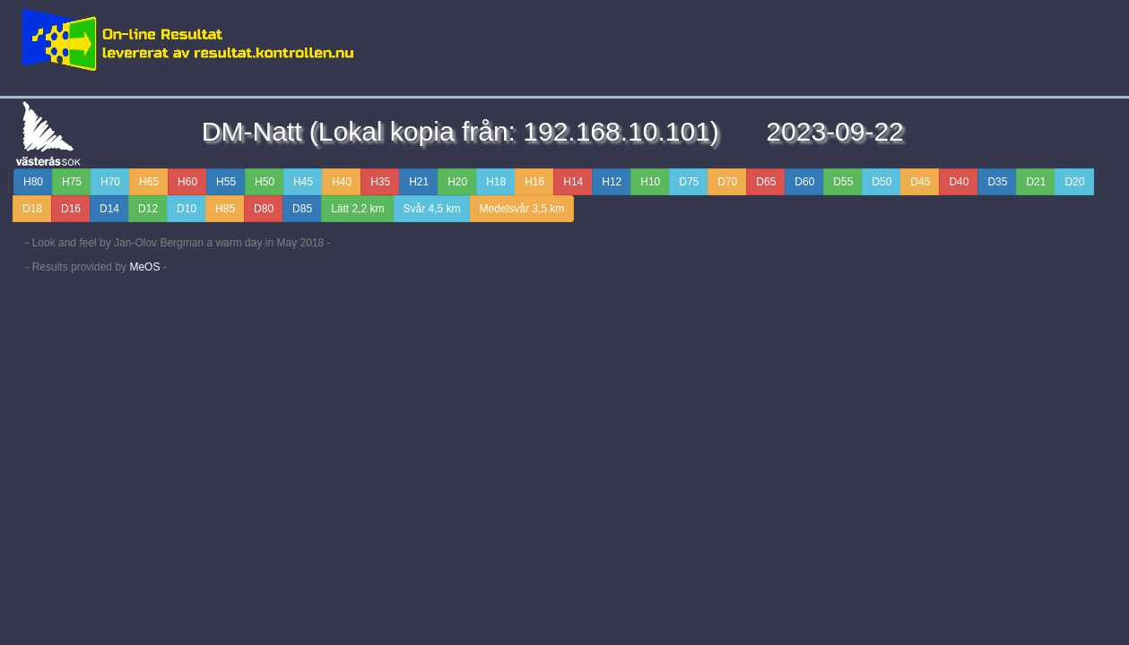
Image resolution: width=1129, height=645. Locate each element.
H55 (226, 182)
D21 (1036, 182)
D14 (109, 208)
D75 (689, 182)
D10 (186, 208)
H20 (457, 182)
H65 (149, 182)
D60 (804, 182)
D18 (32, 208)
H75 (72, 182)
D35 (997, 182)
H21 (419, 182)
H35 (380, 182)
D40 (958, 182)
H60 (187, 182)
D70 (727, 182)
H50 (264, 182)
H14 (573, 182)
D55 (843, 182)
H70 (110, 182)
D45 (920, 182)
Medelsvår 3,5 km (522, 208)
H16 (534, 182)
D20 (1074, 182)
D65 (766, 182)
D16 (71, 208)
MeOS (144, 267)
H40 (342, 182)
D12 (148, 208)
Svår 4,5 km (432, 208)
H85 (225, 208)
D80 (264, 208)
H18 (496, 182)
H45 (303, 182)
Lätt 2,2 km (357, 208)
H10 (650, 182)
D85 (302, 208)
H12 (611, 182)
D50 (881, 182)
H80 (33, 182)
